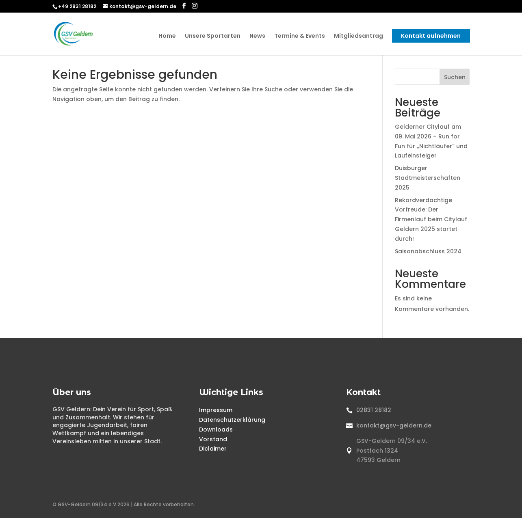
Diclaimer (213, 449)
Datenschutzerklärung (232, 420)
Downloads (216, 429)
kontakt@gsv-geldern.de (393, 425)
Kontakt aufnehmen (431, 36)
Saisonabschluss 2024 (428, 251)
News (257, 36)
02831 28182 (373, 410)
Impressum (215, 410)
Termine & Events (299, 36)
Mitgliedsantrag (358, 36)
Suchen (455, 77)
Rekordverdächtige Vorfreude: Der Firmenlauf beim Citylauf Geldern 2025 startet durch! (431, 219)
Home (167, 36)
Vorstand (213, 439)
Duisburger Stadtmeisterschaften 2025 (427, 178)
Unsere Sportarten (212, 36)
